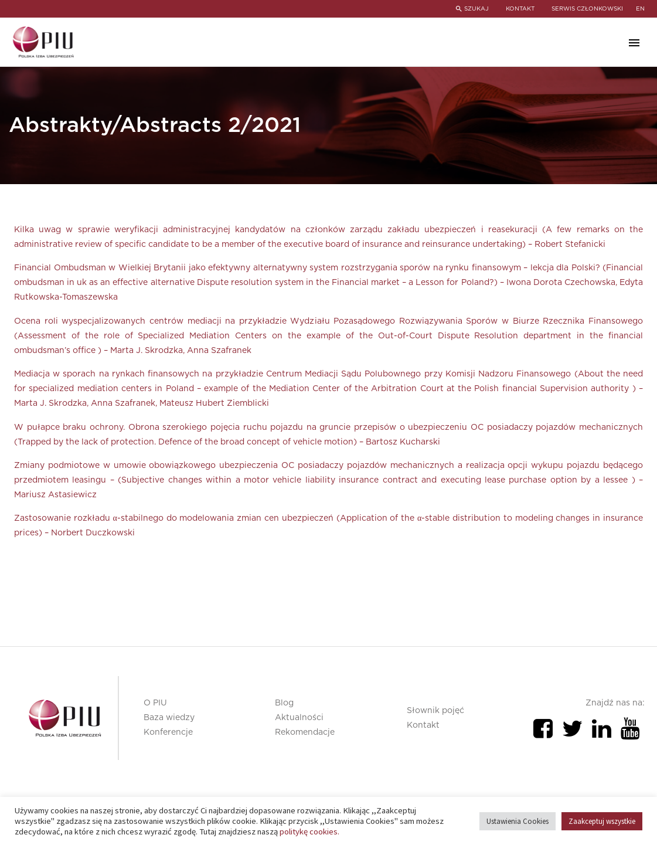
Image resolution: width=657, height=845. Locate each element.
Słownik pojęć (435, 711)
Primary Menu (634, 42)
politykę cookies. (309, 831)
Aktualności (299, 718)
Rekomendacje (305, 732)
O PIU (155, 703)
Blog (284, 703)
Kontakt (423, 725)
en (640, 9)
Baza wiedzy (169, 718)
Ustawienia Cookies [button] (517, 821)
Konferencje (168, 732)
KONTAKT (519, 9)
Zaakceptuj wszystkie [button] (602, 821)
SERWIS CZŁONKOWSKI (587, 9)
